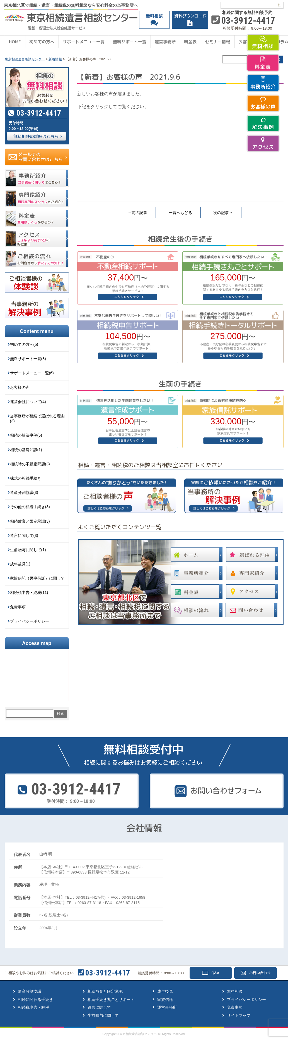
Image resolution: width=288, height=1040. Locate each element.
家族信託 (165, 999)
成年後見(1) (20, 564)
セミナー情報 (217, 42)
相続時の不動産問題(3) (30, 464)
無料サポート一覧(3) (28, 358)
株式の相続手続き (25, 478)
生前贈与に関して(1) (28, 550)
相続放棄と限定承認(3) (30, 521)
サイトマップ (238, 1015)
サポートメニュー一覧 (84, 42)
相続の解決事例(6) (26, 435)
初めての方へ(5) (24, 344)
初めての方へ (41, 42)
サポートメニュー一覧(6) (32, 373)
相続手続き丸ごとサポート (111, 999)
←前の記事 (137, 212)
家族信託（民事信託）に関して (37, 578)
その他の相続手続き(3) (30, 506)
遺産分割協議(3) (24, 492)
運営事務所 (165, 42)
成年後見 (165, 991)
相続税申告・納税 (33, 1007)
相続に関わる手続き (35, 999)
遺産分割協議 (29, 991)
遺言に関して (99, 1007)
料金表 (190, 42)
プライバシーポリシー (29, 621)
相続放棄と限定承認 (105, 991)
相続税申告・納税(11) (29, 592)
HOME (15, 42)
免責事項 (18, 607)
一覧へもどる (180, 212)
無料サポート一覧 (129, 42)
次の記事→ (223, 212)
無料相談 (235, 991)
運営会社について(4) (28, 401)
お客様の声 (20, 387)
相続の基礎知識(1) (26, 450)
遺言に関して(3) (24, 535)
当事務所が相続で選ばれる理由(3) (37, 418)
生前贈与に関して (103, 1015)
